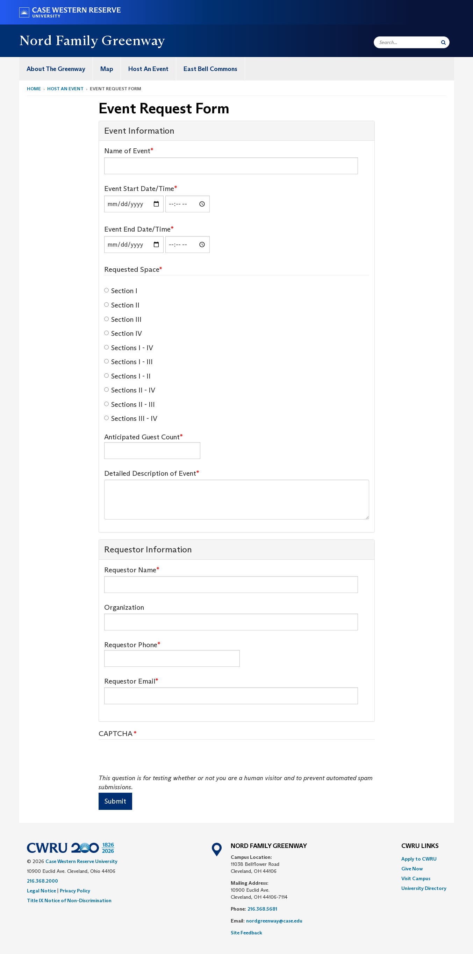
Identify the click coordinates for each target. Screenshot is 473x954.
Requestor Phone (130, 645)
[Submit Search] (443, 42)
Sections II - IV (129, 390)
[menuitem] (56, 68)
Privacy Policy (75, 891)
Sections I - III (128, 362)
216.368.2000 (42, 881)
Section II (121, 305)
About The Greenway (56, 69)
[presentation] (152, 760)
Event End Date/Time (137, 229)
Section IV (123, 333)
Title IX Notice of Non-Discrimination (69, 900)
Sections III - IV (130, 418)
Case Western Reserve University (81, 861)
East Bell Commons (210, 69)
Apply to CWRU (419, 859)
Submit (115, 801)
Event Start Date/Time (139, 188)
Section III (123, 319)
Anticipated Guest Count (142, 437)
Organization (124, 607)
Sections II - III (129, 404)
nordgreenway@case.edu (274, 921)
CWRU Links (420, 846)
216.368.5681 (262, 909)
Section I (120, 291)
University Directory (423, 888)
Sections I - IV (128, 348)
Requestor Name (130, 570)
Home (34, 88)
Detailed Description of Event (150, 473)
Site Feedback (246, 933)
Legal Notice (41, 891)
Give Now (412, 868)
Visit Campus (415, 878)
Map (106, 69)
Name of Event (127, 151)
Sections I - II (127, 376)
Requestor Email (129, 681)
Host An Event (148, 69)
